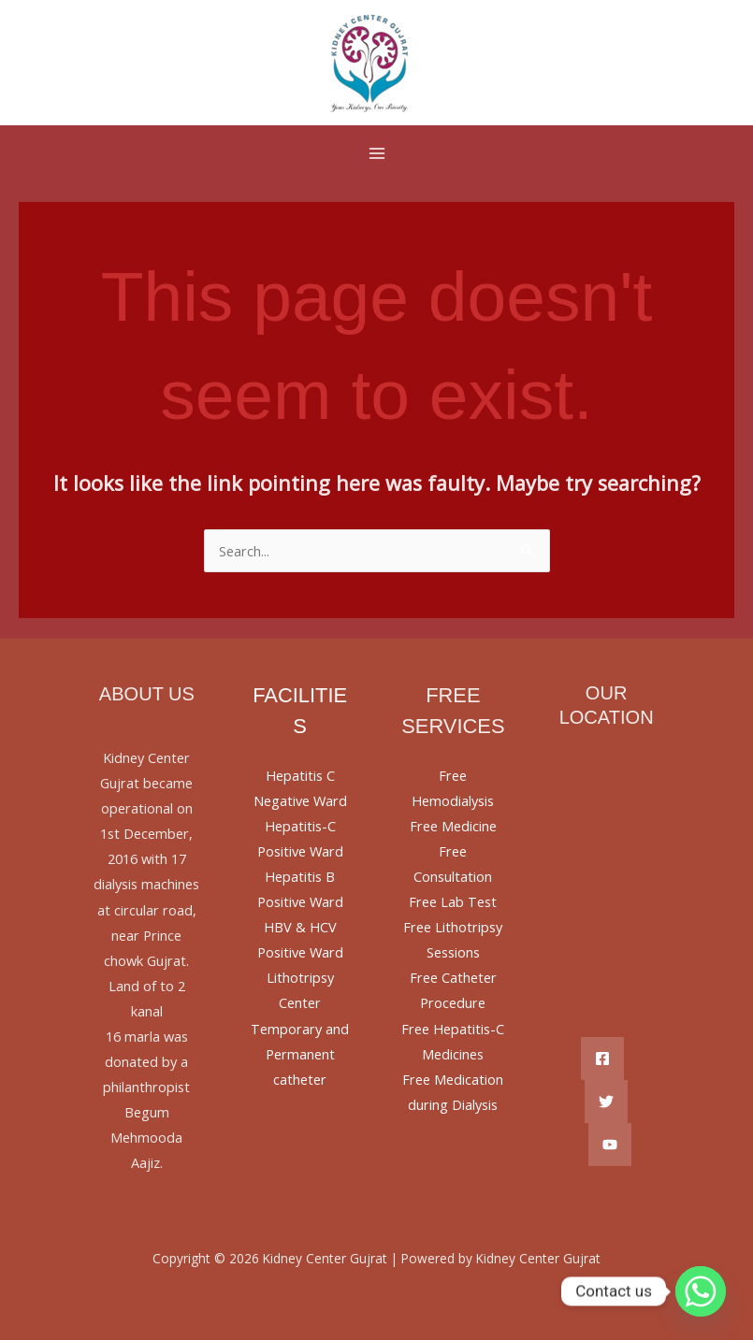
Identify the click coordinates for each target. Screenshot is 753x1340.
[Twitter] (606, 1101)
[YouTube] (609, 1144)
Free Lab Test (453, 901)
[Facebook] (602, 1058)
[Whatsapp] (700, 1291)
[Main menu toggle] (377, 153)
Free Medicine (453, 825)
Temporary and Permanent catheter (300, 1053)
